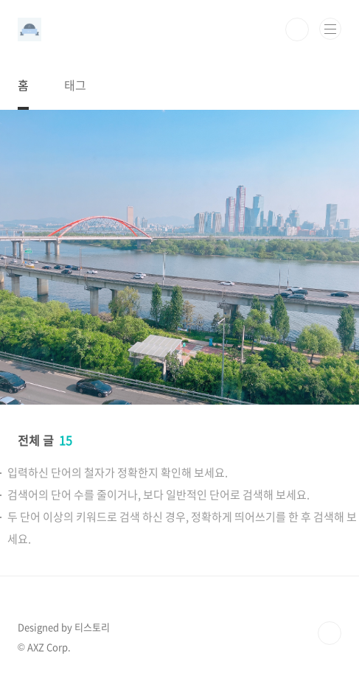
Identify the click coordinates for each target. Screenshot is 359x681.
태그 (75, 85)
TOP (329, 633)
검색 (297, 29)
